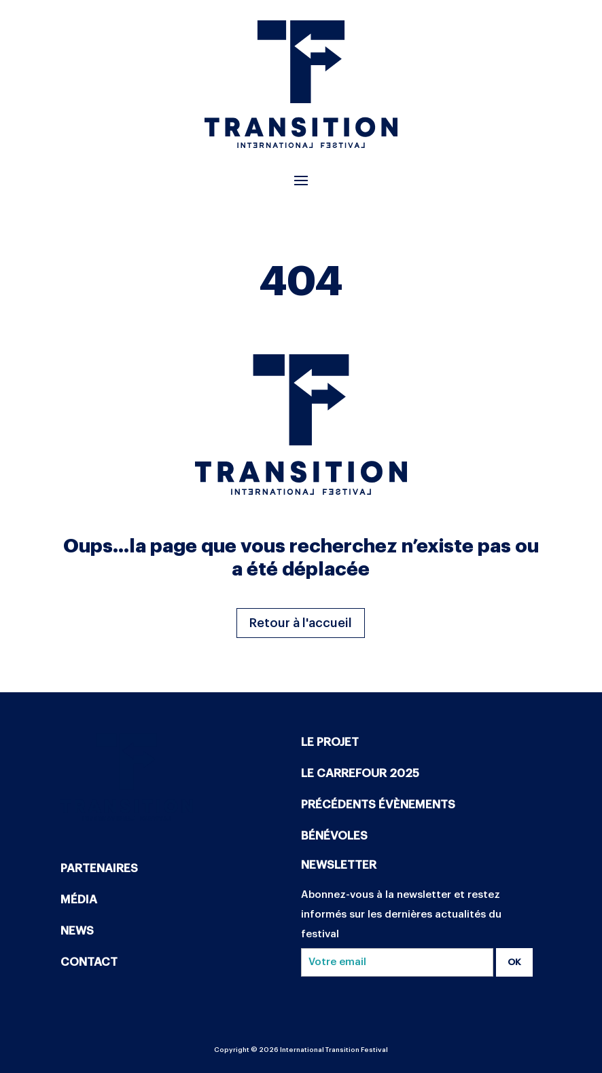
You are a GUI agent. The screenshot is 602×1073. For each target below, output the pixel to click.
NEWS (77, 931)
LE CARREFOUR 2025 (360, 773)
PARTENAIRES (99, 868)
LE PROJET (330, 742)
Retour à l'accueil (300, 623)
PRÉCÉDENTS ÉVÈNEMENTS (378, 804)
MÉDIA (78, 899)
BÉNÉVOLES (334, 836)
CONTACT (89, 962)
